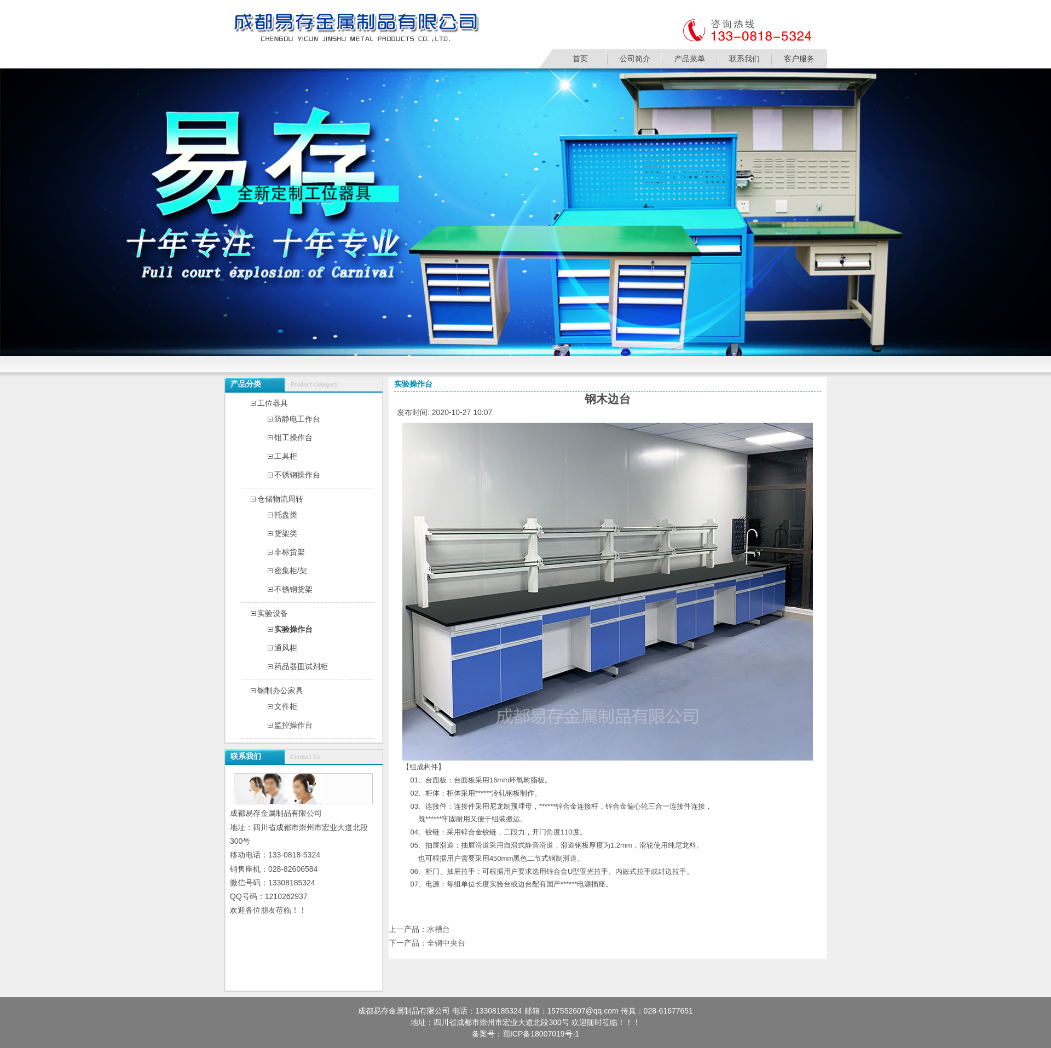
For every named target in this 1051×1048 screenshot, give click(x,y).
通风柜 (285, 647)
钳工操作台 (293, 437)
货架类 (285, 533)
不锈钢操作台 (297, 474)
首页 (580, 58)
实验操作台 (293, 629)
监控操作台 (293, 725)
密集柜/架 (290, 570)
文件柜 (285, 706)
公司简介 (635, 58)
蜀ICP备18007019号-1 (541, 1033)
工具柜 (285, 456)
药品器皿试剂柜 (301, 666)
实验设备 (272, 613)
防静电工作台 (297, 418)
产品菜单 (689, 58)
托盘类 (285, 514)
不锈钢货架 (293, 589)
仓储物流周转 (280, 498)
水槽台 (438, 929)
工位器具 (272, 403)
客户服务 (799, 58)
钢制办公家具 (280, 690)
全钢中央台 (446, 942)
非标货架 (289, 552)
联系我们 (744, 58)
